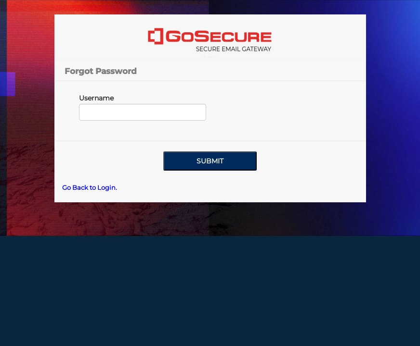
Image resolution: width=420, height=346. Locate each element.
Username (96, 98)
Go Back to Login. (89, 187)
